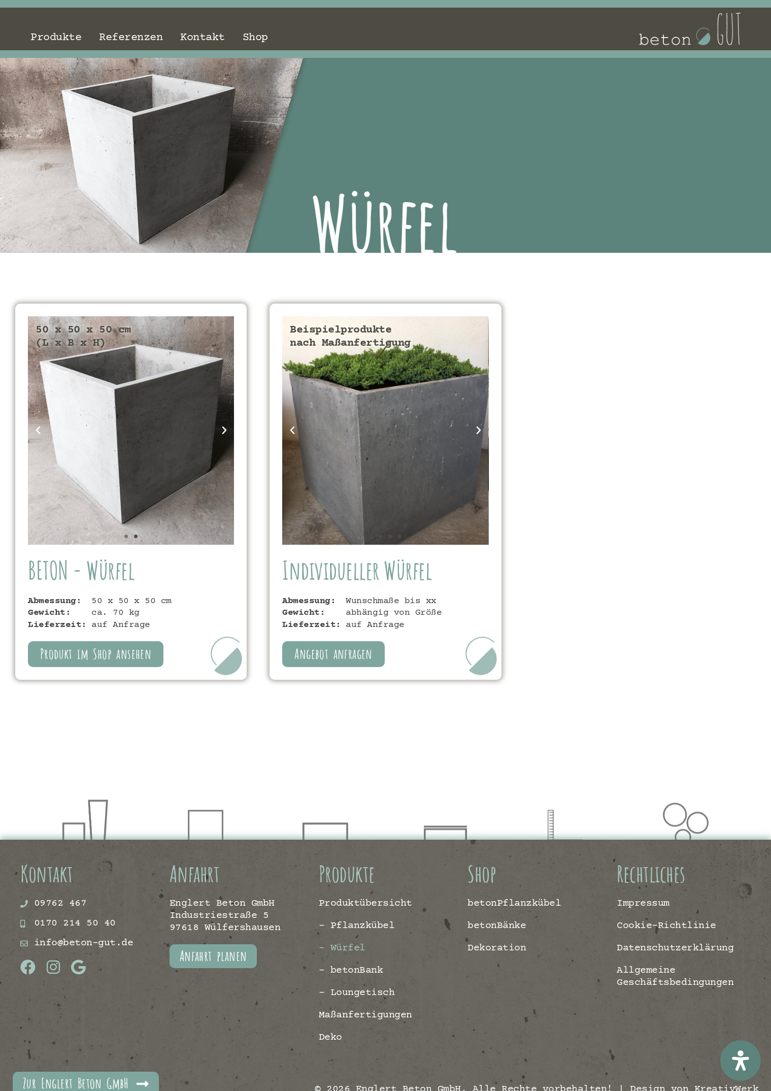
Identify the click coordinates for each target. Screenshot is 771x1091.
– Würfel (342, 948)
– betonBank (351, 970)
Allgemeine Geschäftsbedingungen (675, 976)
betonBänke (496, 926)
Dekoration (496, 948)
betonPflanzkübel (514, 903)
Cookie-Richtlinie (666, 926)
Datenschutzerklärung (675, 948)
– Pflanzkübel (357, 926)
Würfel (410, 224)
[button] (38, 430)
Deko (330, 1037)
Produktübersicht (365, 903)
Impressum (643, 903)
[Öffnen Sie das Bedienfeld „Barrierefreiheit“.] (740, 1060)
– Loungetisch (357, 993)
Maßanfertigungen (365, 1015)
